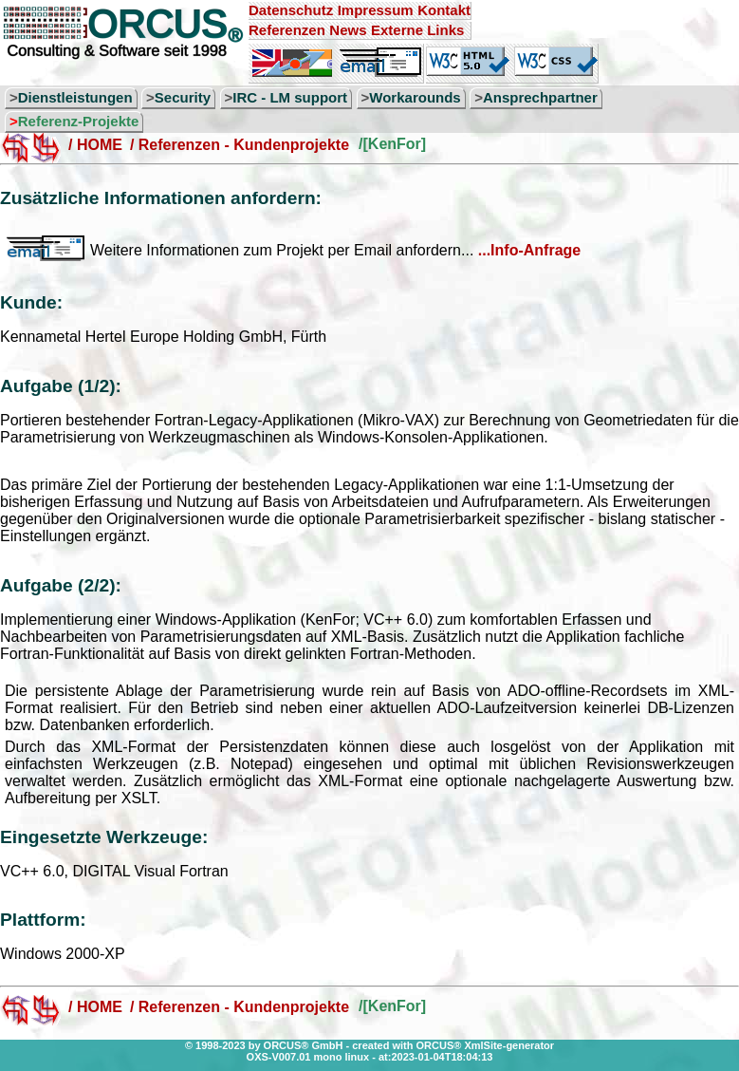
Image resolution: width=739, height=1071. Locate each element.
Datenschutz (291, 10)
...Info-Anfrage (529, 250)
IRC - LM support (289, 97)
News (347, 30)
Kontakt (444, 10)
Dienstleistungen (75, 97)
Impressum (376, 10)
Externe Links (417, 30)
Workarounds (414, 97)
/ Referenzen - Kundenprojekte (239, 145)
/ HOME (95, 145)
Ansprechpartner (540, 97)
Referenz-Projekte (78, 121)
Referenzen (287, 30)
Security (183, 97)
